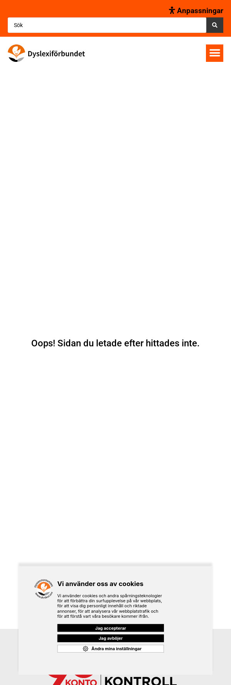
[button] (214, 53)
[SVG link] (46, 53)
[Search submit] (214, 25)
